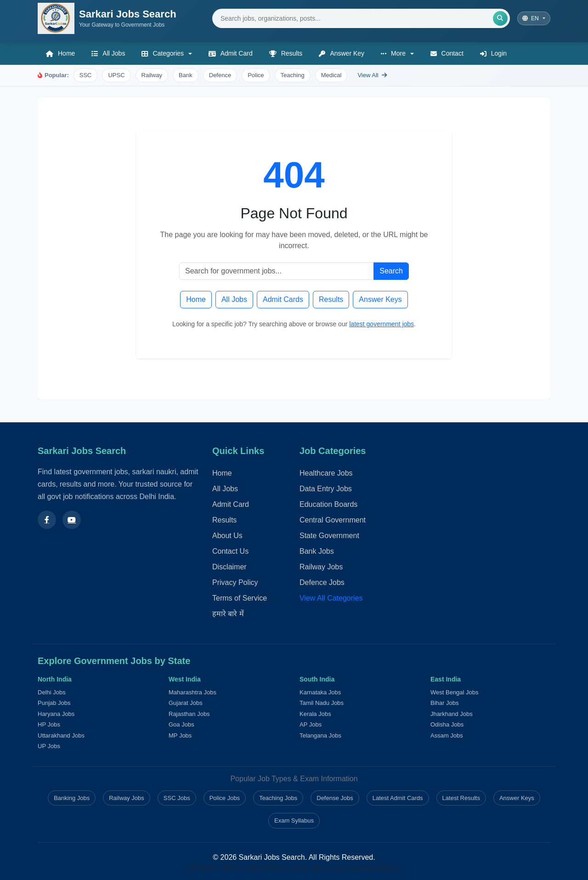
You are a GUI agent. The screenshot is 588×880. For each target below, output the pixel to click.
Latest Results (461, 798)
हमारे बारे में (228, 614)
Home (196, 299)
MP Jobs (180, 735)
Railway (152, 75)
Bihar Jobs (444, 702)
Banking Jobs (72, 798)
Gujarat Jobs (186, 702)
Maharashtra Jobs (192, 692)
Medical (331, 75)
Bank (185, 75)
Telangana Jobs (320, 735)
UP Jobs (49, 746)
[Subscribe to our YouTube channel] (71, 519)
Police (256, 75)
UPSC (116, 75)
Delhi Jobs (52, 692)
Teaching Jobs (278, 798)
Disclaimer (229, 567)
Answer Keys (380, 299)
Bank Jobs (317, 551)
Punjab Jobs (54, 702)
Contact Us (230, 551)
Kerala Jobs (315, 713)
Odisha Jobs (447, 724)
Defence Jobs (322, 582)
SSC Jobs (177, 798)
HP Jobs (49, 724)
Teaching (293, 75)
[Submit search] (500, 18)
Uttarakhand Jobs (61, 735)
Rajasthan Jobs (189, 713)
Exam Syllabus (294, 820)
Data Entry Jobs (326, 489)
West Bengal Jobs (454, 692)
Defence (220, 75)
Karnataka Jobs (320, 692)
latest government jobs (381, 324)
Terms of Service (239, 598)
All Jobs (234, 299)
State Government (329, 535)
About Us (227, 535)
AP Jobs (311, 724)
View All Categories (331, 598)
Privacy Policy (235, 582)
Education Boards (328, 504)
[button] (166, 53)
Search (391, 271)
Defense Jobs (335, 798)
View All (372, 75)
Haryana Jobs (56, 713)
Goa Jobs (181, 724)
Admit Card (230, 504)
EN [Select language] (531, 18)
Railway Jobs (321, 567)
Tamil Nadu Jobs (322, 702)
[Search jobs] (361, 18)
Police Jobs (224, 798)
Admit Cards (283, 299)
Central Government (333, 520)
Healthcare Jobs (326, 473)
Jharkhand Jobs (451, 713)
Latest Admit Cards (398, 798)
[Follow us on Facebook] (47, 519)
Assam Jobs (446, 735)
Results (331, 299)
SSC (85, 75)
